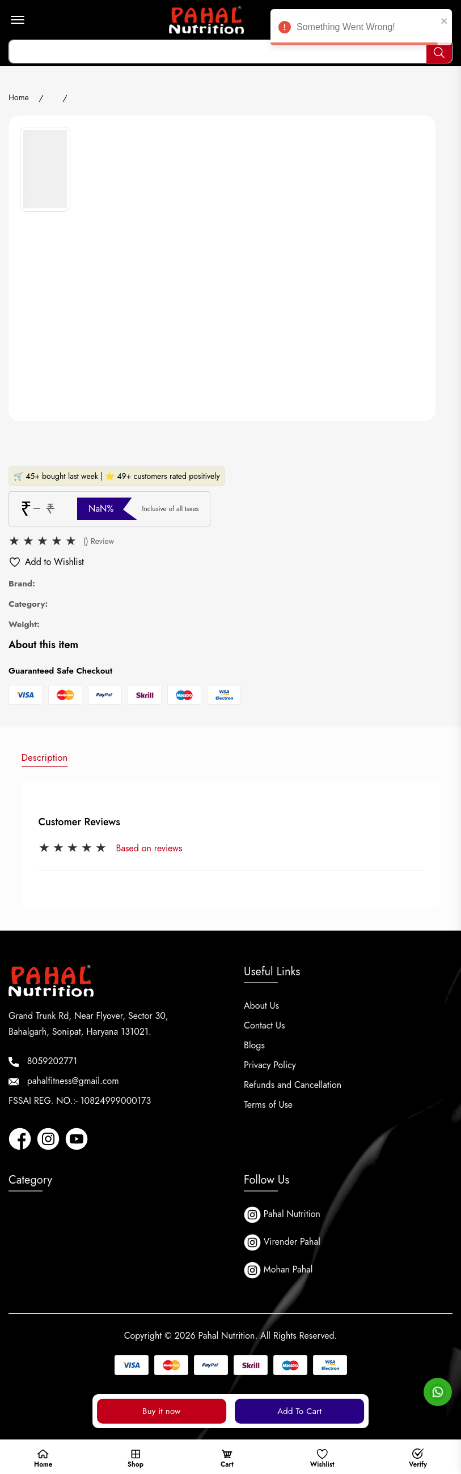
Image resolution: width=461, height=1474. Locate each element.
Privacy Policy (270, 1065)
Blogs (254, 1045)
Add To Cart (299, 1411)
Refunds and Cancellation (292, 1084)
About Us (261, 1005)
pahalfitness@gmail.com (64, 1080)
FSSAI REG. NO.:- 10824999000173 (80, 1100)
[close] (445, 20)
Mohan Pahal (278, 1270)
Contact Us (264, 1025)
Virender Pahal (282, 1242)
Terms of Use (268, 1104)
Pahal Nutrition (282, 1214)
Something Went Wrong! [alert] (361, 28)
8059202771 (43, 1061)
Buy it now (161, 1411)
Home (19, 97)
